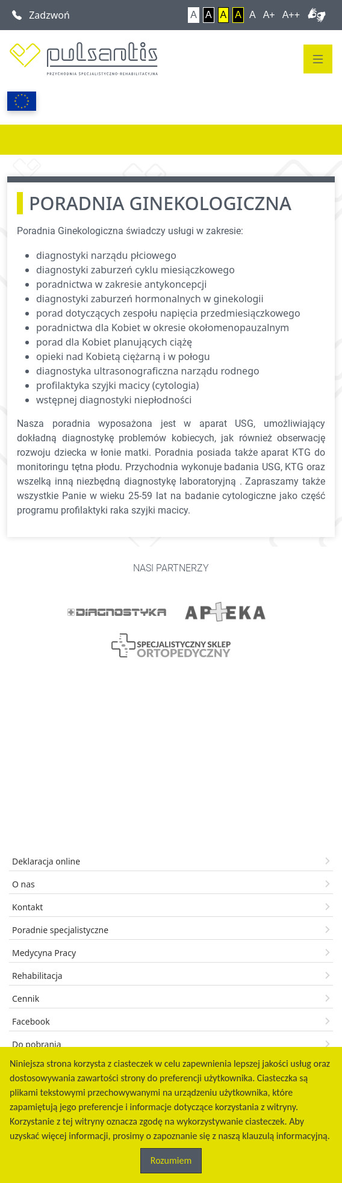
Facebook (31, 1021)
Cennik (25, 998)
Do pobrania (36, 1044)
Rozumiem (171, 1160)
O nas (23, 884)
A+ (269, 15)
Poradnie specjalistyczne (60, 930)
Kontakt (27, 907)
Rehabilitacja (37, 975)
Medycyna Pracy (44, 952)
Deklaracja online (46, 861)
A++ (291, 15)
